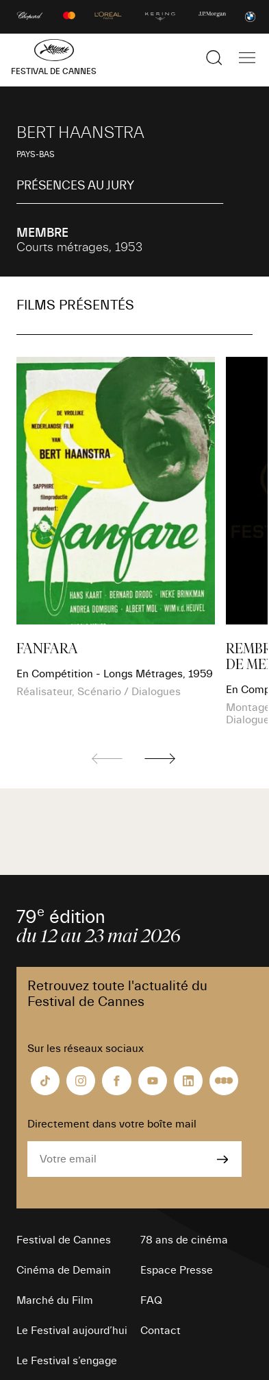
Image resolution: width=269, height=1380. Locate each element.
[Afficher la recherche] (214, 58)
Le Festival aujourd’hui (71, 1330)
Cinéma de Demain (63, 1270)
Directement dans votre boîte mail (111, 1124)
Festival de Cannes (63, 1240)
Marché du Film (54, 1300)
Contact (160, 1330)
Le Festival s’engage (66, 1361)
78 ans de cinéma (184, 1240)
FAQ (151, 1300)
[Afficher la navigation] (247, 58)
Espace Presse (176, 1270)
